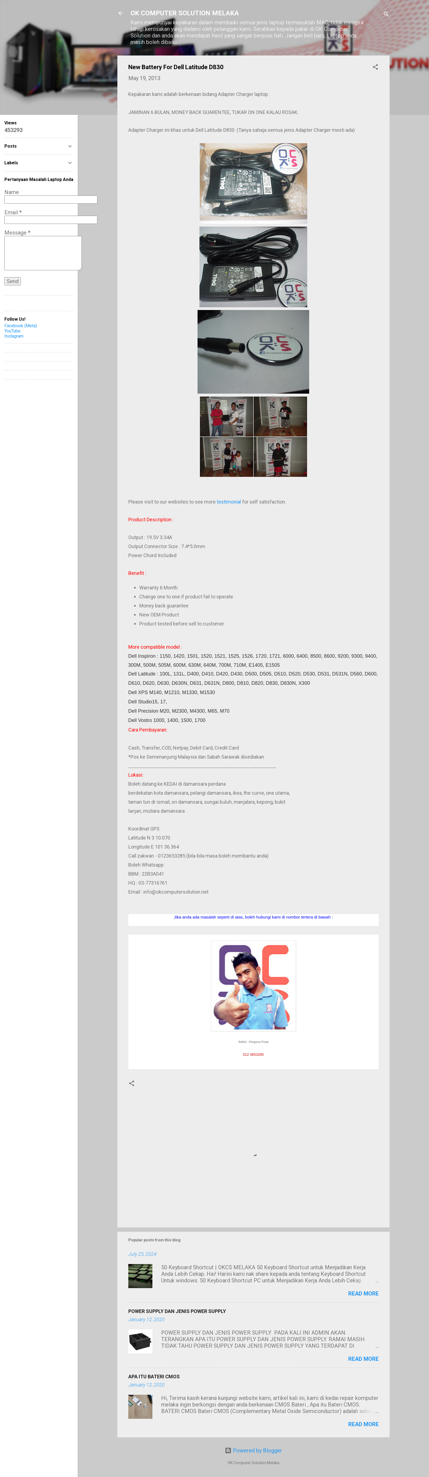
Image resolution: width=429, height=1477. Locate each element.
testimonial (229, 502)
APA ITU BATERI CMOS (154, 1376)
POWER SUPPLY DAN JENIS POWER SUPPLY (177, 1311)
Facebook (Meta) (20, 325)
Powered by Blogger (253, 1450)
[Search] (386, 15)
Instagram (14, 336)
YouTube (12, 331)
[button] (375, 68)
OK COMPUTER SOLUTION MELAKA (185, 13)
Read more (363, 1293)
